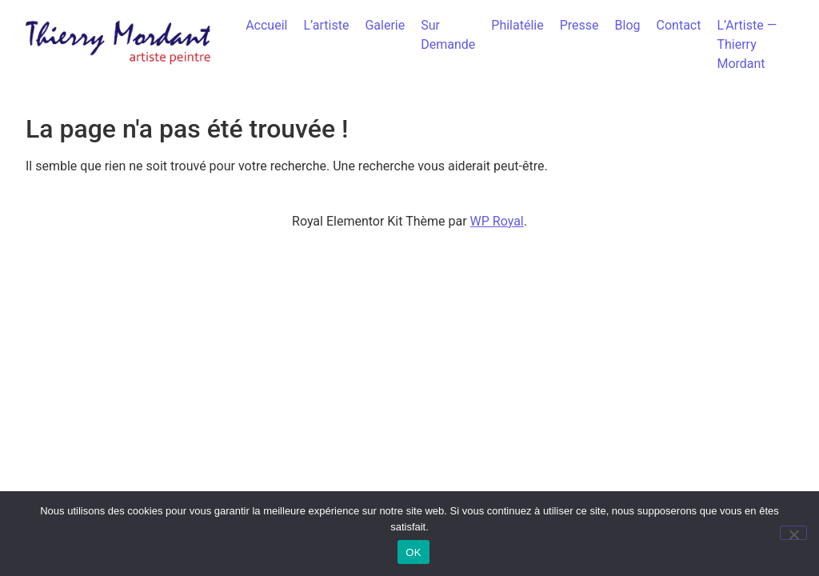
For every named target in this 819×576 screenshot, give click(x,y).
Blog (628, 25)
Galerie (385, 25)
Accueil (266, 25)
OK (413, 552)
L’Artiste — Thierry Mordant (747, 44)
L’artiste (326, 25)
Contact (679, 25)
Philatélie (517, 25)
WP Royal (497, 221)
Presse (579, 25)
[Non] (793, 533)
